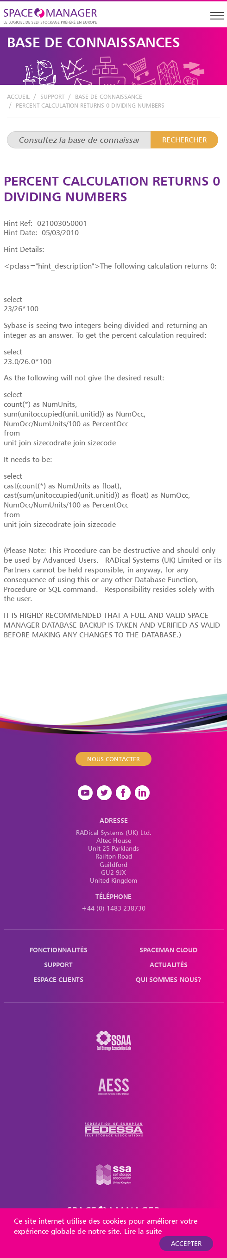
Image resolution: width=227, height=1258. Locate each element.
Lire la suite (143, 1231)
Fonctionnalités (59, 950)
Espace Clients (58, 979)
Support (52, 96)
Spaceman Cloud (168, 950)
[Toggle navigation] (216, 15)
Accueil (18, 96)
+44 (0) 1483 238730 (113, 908)
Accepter (186, 1243)
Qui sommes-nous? (169, 979)
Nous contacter (113, 759)
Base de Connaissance (108, 96)
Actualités (169, 965)
